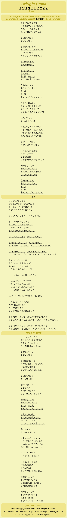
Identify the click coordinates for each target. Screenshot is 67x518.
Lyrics (26, 505)
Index (33, 505)
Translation (33, 11)
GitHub (40, 505)
